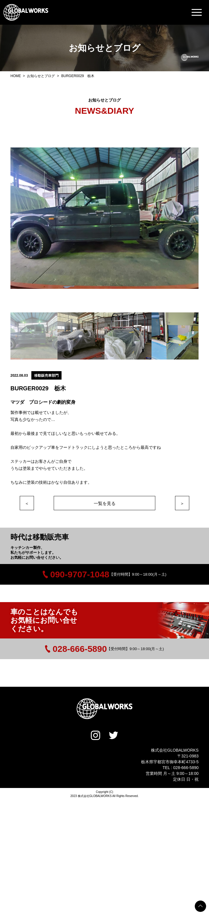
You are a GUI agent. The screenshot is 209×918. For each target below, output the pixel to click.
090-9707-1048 (76, 574)
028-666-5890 (76, 649)
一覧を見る (105, 503)
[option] (104, 218)
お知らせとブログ (41, 76)
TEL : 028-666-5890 (181, 767)
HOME (16, 76)
